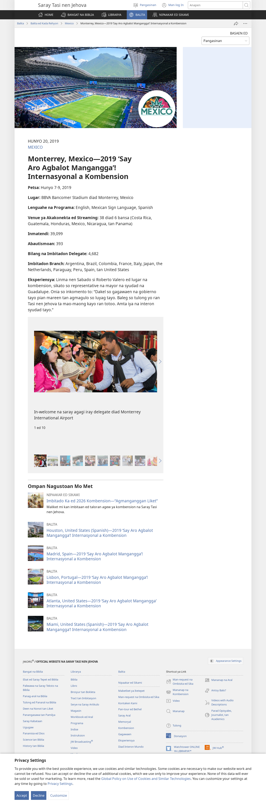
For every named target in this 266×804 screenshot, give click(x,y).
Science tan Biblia (33, 739)
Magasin (76, 711)
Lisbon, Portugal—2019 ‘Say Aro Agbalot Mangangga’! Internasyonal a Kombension (97, 579)
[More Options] (245, 23)
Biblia (74, 679)
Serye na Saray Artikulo (85, 704)
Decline (38, 795)
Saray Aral (124, 715)
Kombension (126, 728)
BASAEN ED (239, 33)
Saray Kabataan (32, 721)
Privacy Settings (60, 783)
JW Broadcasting (82, 741)
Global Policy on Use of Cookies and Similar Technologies (146, 778)
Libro (74, 686)
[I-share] (236, 23)
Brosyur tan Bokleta (83, 692)
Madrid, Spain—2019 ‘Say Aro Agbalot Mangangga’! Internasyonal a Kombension (95, 556)
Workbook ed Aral (82, 717)
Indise (74, 729)
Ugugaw (28, 727)
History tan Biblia (33, 746)
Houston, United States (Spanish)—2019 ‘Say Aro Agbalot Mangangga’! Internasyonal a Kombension (100, 532)
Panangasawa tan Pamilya (39, 715)
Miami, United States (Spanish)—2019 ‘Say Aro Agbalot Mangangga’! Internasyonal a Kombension (97, 626)
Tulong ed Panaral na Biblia (39, 702)
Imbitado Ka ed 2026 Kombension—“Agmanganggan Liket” (102, 501)
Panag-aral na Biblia (35, 696)
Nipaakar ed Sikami (130, 682)
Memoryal (124, 722)
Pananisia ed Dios (33, 733)
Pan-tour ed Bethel (130, 709)
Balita (20, 23)
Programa (77, 723)
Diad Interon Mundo (131, 746)
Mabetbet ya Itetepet (131, 691)
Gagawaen (124, 734)
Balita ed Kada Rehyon (44, 23)
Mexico (69, 23)
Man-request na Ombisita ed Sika (138, 697)
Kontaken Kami (127, 703)
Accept (21, 795)
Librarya (76, 671)
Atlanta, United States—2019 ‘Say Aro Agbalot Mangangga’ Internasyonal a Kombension (101, 603)
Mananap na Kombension (177, 692)
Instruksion (78, 735)
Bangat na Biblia (33, 671)
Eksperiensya (126, 740)
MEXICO (35, 147)
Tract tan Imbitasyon (83, 698)
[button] (77, 14)
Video (74, 748)
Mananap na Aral (218, 680)
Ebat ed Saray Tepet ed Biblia (40, 679)
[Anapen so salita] (215, 5)
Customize (58, 795)
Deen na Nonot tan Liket (38, 708)
